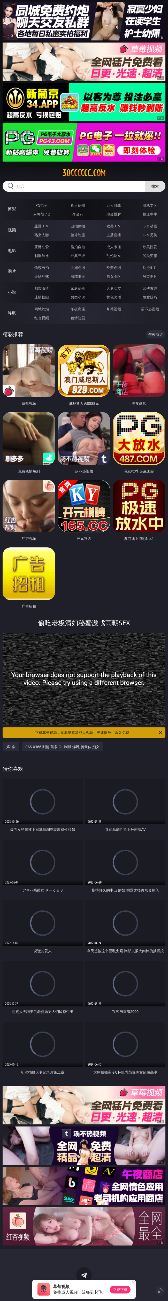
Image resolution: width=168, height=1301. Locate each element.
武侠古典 (150, 288)
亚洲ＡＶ (41, 226)
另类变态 (150, 255)
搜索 (155, 186)
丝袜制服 (78, 234)
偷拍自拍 (78, 246)
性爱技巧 (150, 297)
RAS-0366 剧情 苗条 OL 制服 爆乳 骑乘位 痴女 (62, 746)
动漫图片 (150, 267)
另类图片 (150, 276)
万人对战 (113, 205)
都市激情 (41, 288)
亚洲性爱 (41, 246)
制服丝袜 (41, 255)
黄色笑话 (113, 297)
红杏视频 (41, 317)
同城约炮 (41, 309)
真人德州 (78, 205)
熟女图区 (113, 276)
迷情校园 (41, 297)
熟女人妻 (41, 234)
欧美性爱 (150, 246)
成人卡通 (113, 246)
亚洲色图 (78, 267)
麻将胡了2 (41, 214)
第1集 (11, 746)
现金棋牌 (113, 214)
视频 (12, 230)
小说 (12, 292)
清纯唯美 (78, 276)
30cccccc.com (84, 173)
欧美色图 (113, 267)
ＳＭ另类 (150, 234)
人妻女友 (113, 288)
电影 (12, 250)
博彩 (12, 209)
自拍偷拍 (78, 226)
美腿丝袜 (41, 276)
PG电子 (42, 205)
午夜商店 (78, 309)
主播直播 (113, 234)
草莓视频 (113, 309)
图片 (12, 271)
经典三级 (78, 255)
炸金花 (77, 214)
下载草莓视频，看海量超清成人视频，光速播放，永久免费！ (99, 732)
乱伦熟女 (113, 255)
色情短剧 (78, 317)
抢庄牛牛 (150, 214)
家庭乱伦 (78, 288)
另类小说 (78, 297)
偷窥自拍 (41, 267)
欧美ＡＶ (113, 226)
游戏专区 (150, 205)
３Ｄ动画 (150, 226)
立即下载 (120, 1289)
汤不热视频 (150, 309)
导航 (12, 313)
